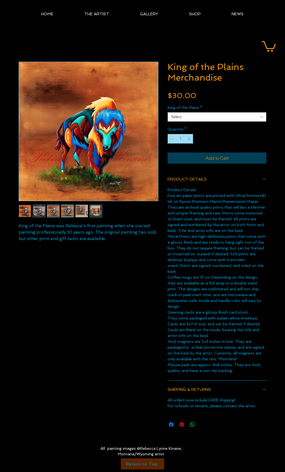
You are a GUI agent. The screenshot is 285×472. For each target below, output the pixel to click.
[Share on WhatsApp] (192, 424)
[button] (269, 46)
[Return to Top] (142, 463)
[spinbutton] (180, 139)
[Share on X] (203, 424)
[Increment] (189, 139)
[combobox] (217, 117)
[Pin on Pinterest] (181, 424)
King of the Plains (185, 108)
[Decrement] (171, 139)
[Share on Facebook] (171, 424)
